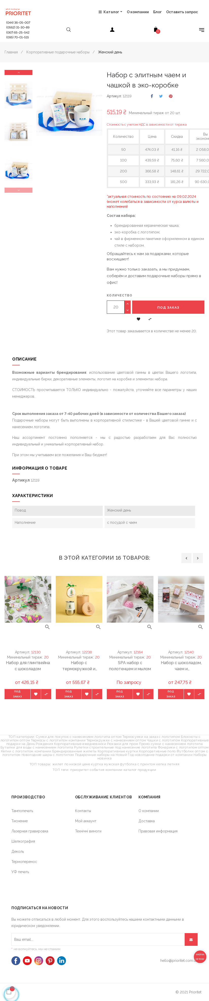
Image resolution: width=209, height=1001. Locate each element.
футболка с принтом (137, 764)
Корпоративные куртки (118, 751)
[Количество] (116, 307)
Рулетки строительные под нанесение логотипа (115, 747)
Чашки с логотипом (163, 740)
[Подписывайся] (191, 939)
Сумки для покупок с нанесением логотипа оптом (78, 737)
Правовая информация (158, 831)
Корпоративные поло (157, 751)
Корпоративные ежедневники (80, 744)
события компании (106, 770)
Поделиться (152, 96)
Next (18, 72)
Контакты (83, 811)
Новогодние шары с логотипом (48, 755)
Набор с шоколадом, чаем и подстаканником (181, 666)
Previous (18, 190)
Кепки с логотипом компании (26, 751)
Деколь (17, 851)
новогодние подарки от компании (164, 755)
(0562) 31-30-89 (17, 27)
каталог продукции (140, 770)
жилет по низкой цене (71, 764)
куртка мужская (105, 764)
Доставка (146, 821)
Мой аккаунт (85, 821)
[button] (138, 319)
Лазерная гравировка (29, 831)
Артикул (114, 96)
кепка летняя (167, 764)
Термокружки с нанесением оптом (116, 740)
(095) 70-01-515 (17, 37)
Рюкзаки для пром (122, 744)
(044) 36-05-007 (18, 22)
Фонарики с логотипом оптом (183, 747)
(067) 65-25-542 (17, 32)
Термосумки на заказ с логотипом (151, 737)
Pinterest (170, 96)
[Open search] (69, 30)
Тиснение (19, 821)
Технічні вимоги (88, 831)
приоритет (79, 770)
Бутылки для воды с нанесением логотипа (37, 747)
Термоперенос (24, 862)
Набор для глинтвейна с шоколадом (28, 665)
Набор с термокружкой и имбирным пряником (79, 666)
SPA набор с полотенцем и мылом (130, 665)
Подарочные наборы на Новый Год (104, 755)
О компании (148, 811)
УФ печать (20, 872)
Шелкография (23, 841)
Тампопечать (22, 811)
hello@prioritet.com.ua (179, 961)
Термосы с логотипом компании (58, 740)
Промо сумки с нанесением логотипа (171, 744)
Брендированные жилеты (74, 751)
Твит (161, 96)
